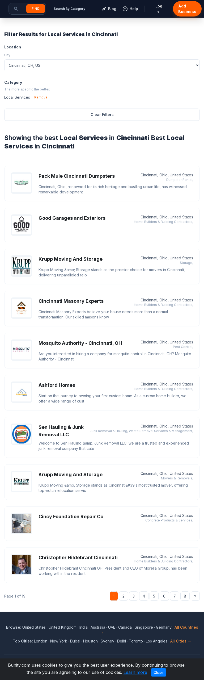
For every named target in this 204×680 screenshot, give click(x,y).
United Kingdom (62, 627)
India (83, 627)
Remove (41, 97)
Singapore (144, 627)
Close (159, 672)
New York (58, 641)
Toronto (136, 641)
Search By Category (69, 9)
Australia (98, 627)
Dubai (75, 641)
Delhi (121, 641)
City (7, 55)
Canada (125, 627)
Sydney (107, 641)
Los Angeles (156, 641)
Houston (90, 641)
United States (34, 627)
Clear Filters (102, 114)
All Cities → (180, 641)
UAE (111, 627)
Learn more (135, 672)
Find (36, 9)
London (40, 641)
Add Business (187, 9)
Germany (164, 627)
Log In (158, 9)
